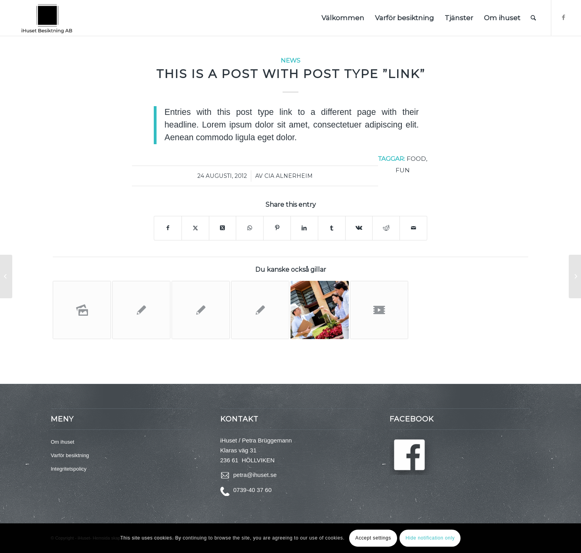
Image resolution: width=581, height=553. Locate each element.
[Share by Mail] (413, 228)
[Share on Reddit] (386, 228)
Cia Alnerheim (288, 175)
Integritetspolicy (68, 469)
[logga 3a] (46, 18)
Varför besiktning (70, 455)
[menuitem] (342, 18)
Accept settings (373, 538)
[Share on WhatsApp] (249, 228)
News (290, 60)
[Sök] (533, 18)
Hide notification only (430, 538)
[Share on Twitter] (195, 228)
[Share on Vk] (359, 228)
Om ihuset (62, 442)
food (416, 158)
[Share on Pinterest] (277, 228)
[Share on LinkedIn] (304, 228)
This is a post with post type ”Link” (290, 74)
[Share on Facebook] (168, 228)
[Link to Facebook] (564, 17)
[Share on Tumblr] (331, 228)
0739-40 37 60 (252, 489)
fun (403, 170)
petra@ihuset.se (255, 474)
